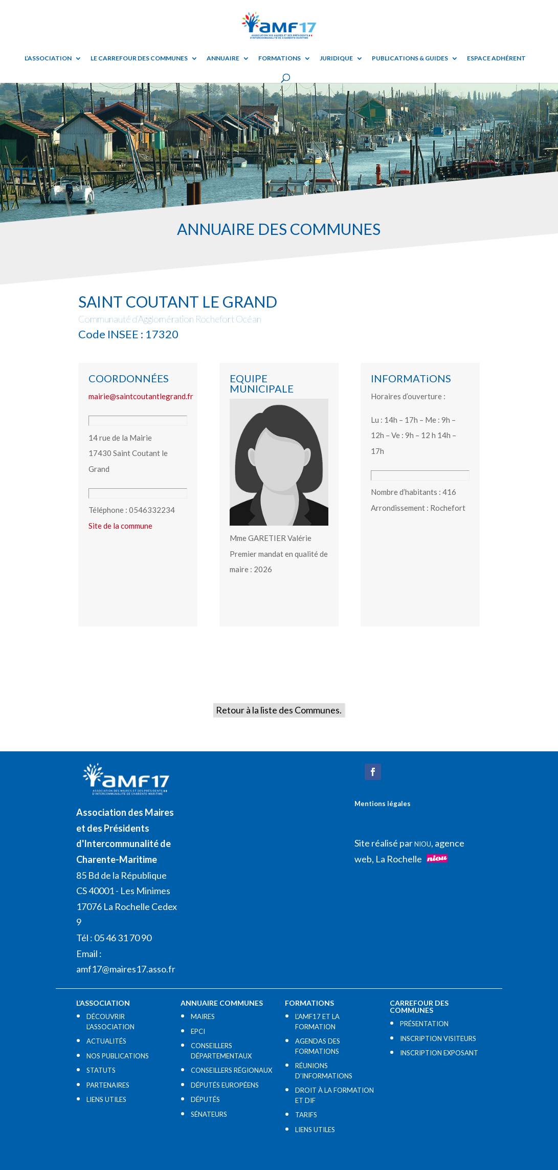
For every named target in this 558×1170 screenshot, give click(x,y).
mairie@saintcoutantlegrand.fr (140, 396)
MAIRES (203, 1016)
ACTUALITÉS (106, 1041)
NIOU (422, 844)
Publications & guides (410, 58)
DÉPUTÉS (205, 1099)
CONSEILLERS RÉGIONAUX (231, 1070)
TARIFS (306, 1115)
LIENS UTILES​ (106, 1099)
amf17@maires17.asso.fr (125, 968)
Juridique (336, 58)
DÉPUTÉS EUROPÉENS (225, 1085)
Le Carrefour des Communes (139, 58)
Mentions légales (382, 803)
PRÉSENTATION (424, 1024)
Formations (279, 58)
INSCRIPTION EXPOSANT (439, 1053)
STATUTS (101, 1070)
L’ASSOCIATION (48, 58)
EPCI (198, 1031)
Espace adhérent (496, 58)
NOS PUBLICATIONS (117, 1056)
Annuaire (223, 58)
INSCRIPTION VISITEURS (438, 1038)
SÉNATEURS (209, 1114)
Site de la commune (120, 525)
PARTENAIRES (107, 1085)
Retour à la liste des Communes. (279, 710)
